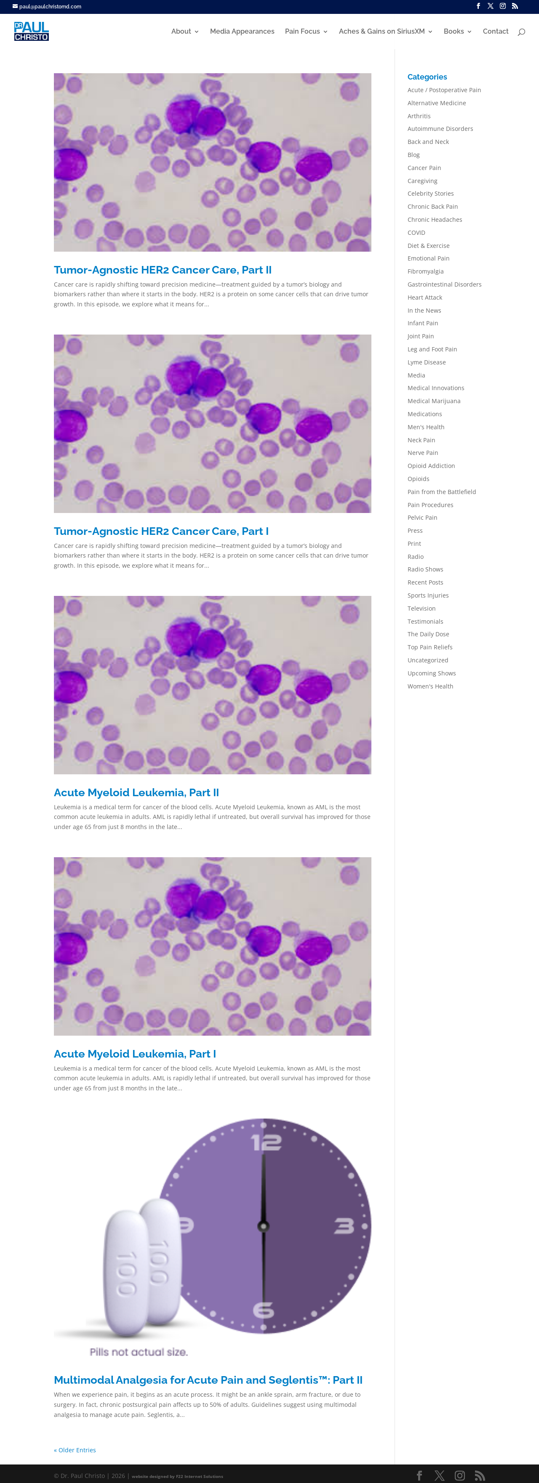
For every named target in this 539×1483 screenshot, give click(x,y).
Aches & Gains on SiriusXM (382, 32)
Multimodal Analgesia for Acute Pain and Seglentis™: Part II (208, 1380)
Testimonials (425, 621)
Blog (414, 155)
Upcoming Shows (432, 673)
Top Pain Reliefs (430, 647)
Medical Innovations (436, 388)
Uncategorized (428, 660)
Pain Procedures (431, 505)
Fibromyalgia (426, 271)
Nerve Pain (423, 453)
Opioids (419, 479)
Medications (425, 414)
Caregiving (423, 181)
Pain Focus (302, 32)
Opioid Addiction (431, 466)
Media (416, 375)
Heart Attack (425, 297)
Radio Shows (425, 569)
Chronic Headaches (435, 219)
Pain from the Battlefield (442, 492)
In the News (424, 310)
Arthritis (419, 116)
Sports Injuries (428, 595)
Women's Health (431, 686)
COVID (416, 233)
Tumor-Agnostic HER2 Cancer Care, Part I (161, 531)
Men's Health (426, 427)
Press (415, 530)
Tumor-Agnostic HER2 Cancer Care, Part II (163, 269)
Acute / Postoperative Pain (444, 90)
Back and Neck (428, 142)
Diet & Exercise (429, 246)
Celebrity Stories (431, 193)
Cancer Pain (424, 168)
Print (414, 543)
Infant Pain (423, 323)
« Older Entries (75, 1450)
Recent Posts (425, 582)
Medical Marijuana (434, 401)
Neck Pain (421, 440)
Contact (496, 32)
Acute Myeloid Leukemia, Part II (136, 792)
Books (454, 32)
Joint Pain (421, 336)
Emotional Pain (429, 258)
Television (422, 608)
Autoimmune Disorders (440, 129)
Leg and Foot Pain (432, 349)
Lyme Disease (427, 362)
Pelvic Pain (423, 517)
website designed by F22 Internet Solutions (177, 1476)
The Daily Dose (428, 634)
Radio (416, 557)
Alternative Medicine (437, 103)
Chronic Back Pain (433, 206)
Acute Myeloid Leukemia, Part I (135, 1053)
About (181, 32)
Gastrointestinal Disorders (445, 284)
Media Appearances (242, 32)
